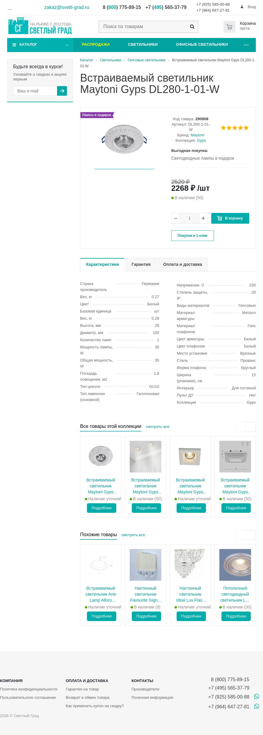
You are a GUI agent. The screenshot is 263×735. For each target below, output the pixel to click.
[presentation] (241, 427)
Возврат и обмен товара (87, 697)
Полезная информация (152, 697)
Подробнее (101, 508)
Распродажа (96, 44)
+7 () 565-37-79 (166, 7)
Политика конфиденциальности (28, 689)
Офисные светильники (202, 44)
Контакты (142, 680)
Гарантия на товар (82, 689)
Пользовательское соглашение (28, 697)
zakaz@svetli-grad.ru (66, 7)
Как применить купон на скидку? (95, 706)
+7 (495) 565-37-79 (228, 687)
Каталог (28, 44)
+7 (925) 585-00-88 (213, 4)
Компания (11, 680)
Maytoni (197, 135)
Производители (145, 689)
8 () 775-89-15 (122, 7)
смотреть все (157, 426)
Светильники (143, 44)
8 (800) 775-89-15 (228, 679)
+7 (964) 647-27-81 (213, 10)
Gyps (201, 140)
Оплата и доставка (87, 680)
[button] (124, 169)
